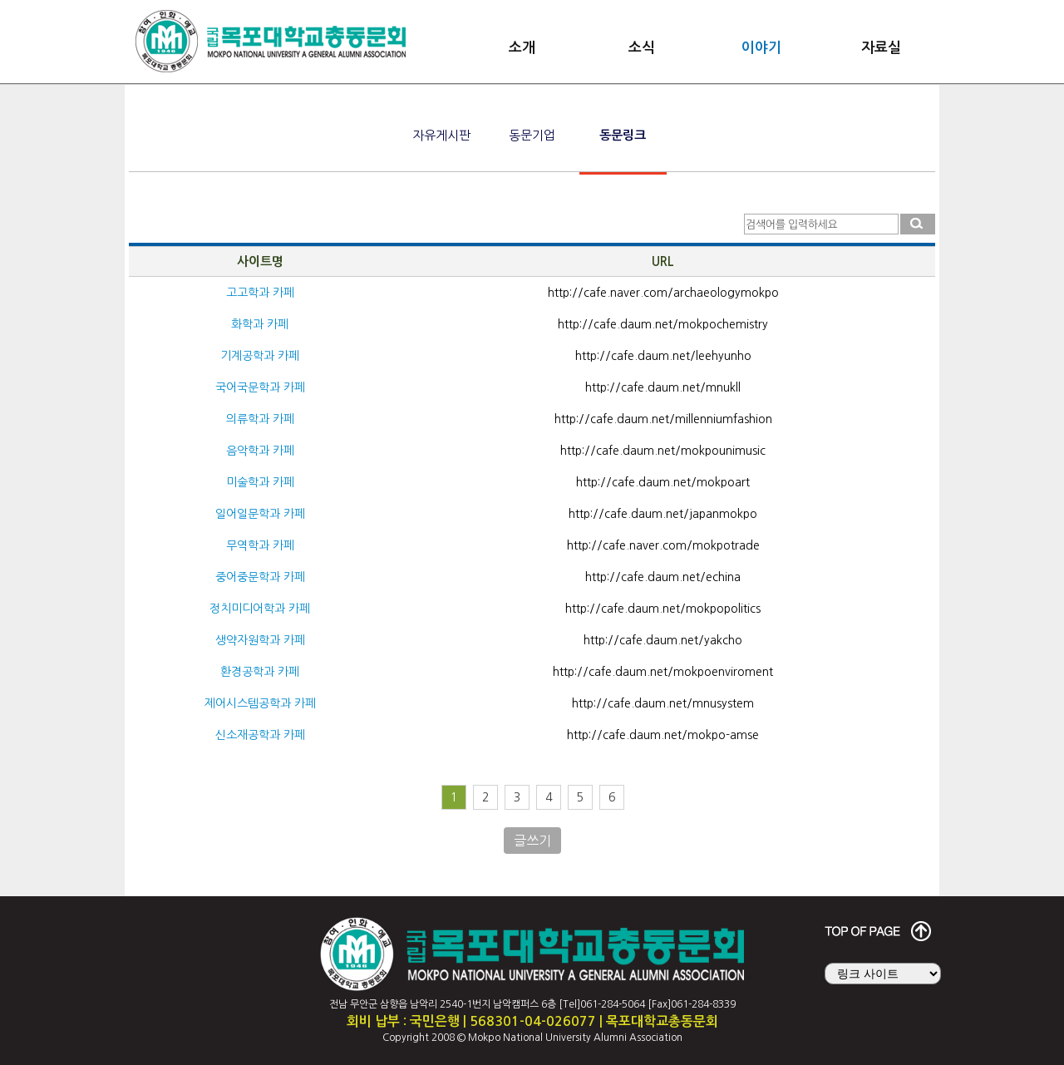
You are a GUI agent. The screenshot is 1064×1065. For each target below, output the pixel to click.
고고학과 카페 (260, 292)
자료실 (881, 48)
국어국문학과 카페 (260, 387)
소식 (641, 48)
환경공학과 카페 (259, 672)
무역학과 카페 (260, 545)
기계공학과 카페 (259, 356)
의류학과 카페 (260, 419)
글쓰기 (532, 840)
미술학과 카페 (260, 482)
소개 (522, 48)
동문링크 (622, 135)
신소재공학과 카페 (260, 735)
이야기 (761, 48)
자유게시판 (441, 135)
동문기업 (532, 135)
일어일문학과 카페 (260, 514)
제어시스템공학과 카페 (260, 703)
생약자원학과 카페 (260, 640)
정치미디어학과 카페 (259, 608)
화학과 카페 (259, 324)
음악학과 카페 (260, 450)
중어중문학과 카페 (260, 577)
